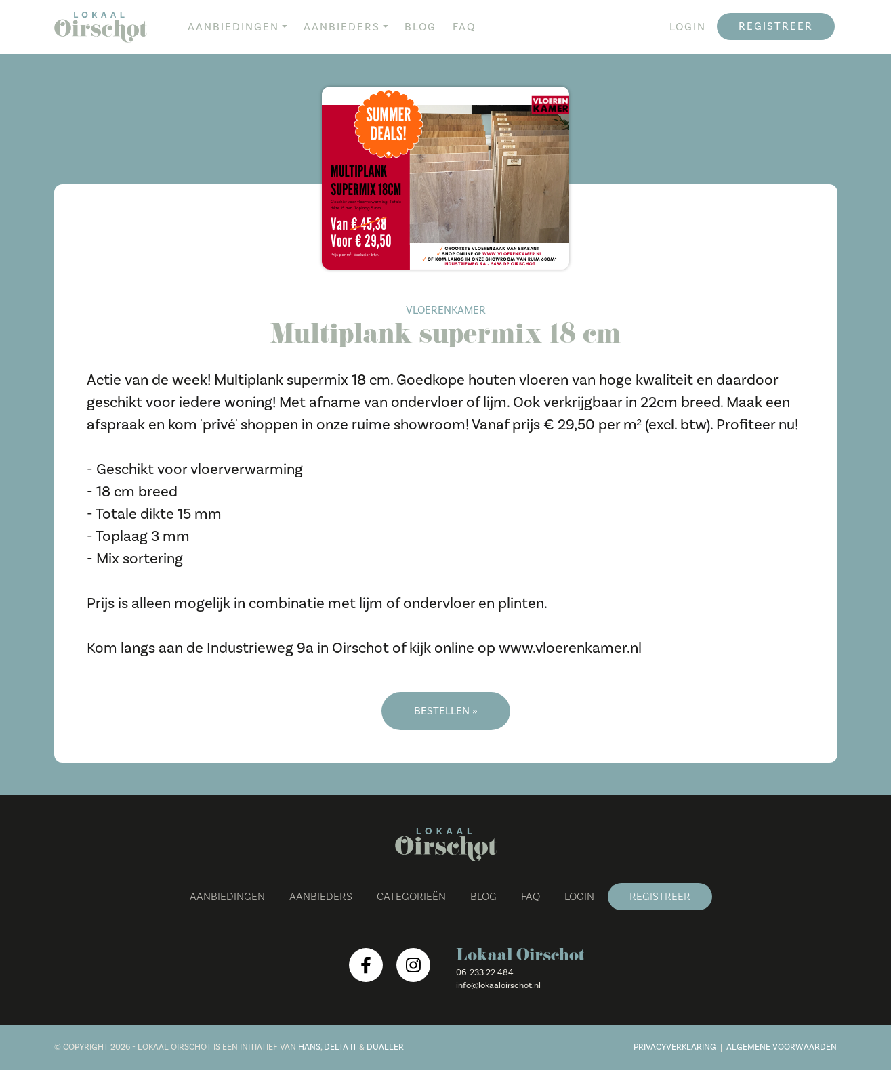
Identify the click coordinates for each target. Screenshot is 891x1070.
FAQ (464, 27)
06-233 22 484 (485, 972)
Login (687, 27)
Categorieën (411, 896)
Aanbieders (342, 27)
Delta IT (340, 1047)
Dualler (385, 1047)
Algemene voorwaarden (781, 1047)
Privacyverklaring (675, 1047)
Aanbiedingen (233, 27)
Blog (420, 27)
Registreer (776, 26)
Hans (309, 1047)
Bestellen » (446, 711)
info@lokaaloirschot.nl (498, 985)
